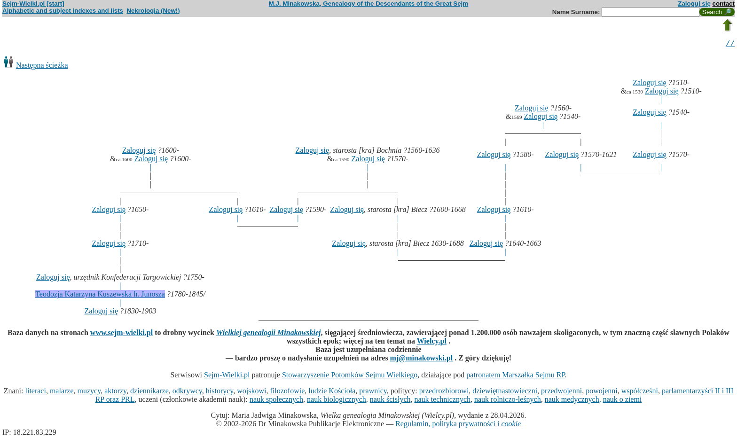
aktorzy (115, 392)
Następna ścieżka (42, 66)
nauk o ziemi (622, 401)
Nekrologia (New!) (153, 10)
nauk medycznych (572, 401)
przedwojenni (561, 392)
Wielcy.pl (432, 342)
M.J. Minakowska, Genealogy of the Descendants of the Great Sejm (368, 3)
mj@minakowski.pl (421, 359)
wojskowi (251, 392)
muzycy (89, 392)
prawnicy (373, 392)
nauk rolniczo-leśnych (507, 401)
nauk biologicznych (336, 401)
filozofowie (287, 392)
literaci (35, 392)
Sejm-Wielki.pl (227, 376)
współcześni (639, 392)
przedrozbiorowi (444, 392)
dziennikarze (149, 392)
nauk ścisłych (390, 401)
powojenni (602, 392)
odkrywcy (187, 392)
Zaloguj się (694, 3)
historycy (220, 392)
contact (724, 3)
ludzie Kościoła (331, 392)
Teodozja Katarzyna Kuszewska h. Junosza (100, 295)
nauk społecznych (276, 401)
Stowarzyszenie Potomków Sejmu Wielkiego (349, 376)
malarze (62, 392)
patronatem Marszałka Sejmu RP (515, 376)
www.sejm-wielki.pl (121, 334)
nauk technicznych (442, 401)
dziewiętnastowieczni (504, 392)
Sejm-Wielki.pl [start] (33, 3)
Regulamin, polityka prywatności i (458, 425)
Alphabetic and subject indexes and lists (62, 10)
